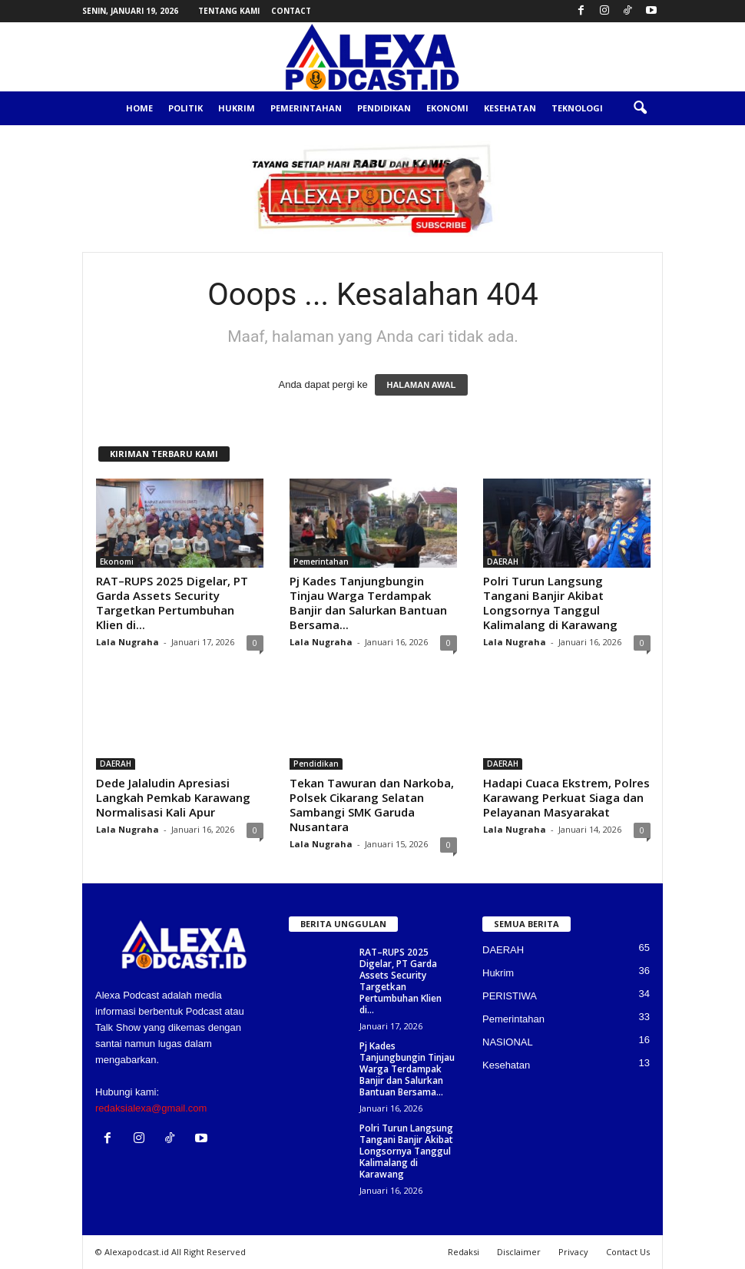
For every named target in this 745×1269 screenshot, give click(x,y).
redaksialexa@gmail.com (151, 1108)
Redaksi (463, 1251)
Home (139, 108)
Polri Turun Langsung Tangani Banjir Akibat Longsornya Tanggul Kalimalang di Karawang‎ (550, 602)
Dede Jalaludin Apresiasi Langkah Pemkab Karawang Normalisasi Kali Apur (173, 797)
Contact (291, 10)
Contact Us (628, 1251)
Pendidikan (384, 108)
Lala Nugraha (127, 642)
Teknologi (577, 108)
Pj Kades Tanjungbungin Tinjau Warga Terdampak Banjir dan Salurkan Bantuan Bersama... (368, 602)
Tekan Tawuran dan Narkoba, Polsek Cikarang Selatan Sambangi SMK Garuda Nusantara (372, 804)
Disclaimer (519, 1251)
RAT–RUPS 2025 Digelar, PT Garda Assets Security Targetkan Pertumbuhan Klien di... (172, 602)
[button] (640, 108)
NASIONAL (507, 1042)
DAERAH (502, 561)
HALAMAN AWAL (420, 384)
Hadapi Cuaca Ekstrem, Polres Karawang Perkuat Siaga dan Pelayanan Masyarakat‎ (566, 797)
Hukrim (236, 108)
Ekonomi (447, 108)
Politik (185, 108)
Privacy (573, 1251)
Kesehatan (510, 108)
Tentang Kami (229, 10)
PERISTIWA (509, 996)
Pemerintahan (306, 108)
